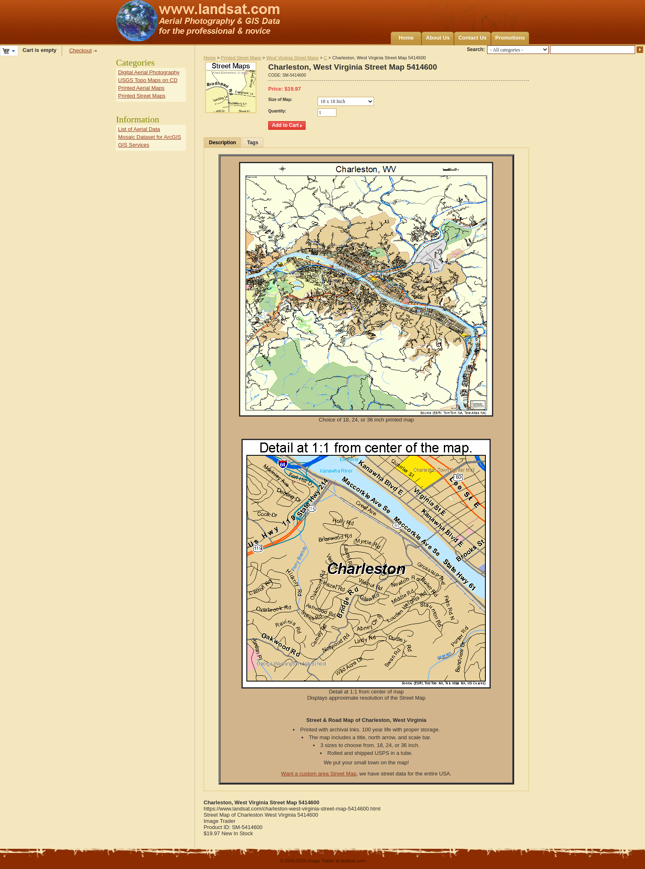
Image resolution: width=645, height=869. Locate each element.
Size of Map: (280, 99)
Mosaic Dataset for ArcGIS (149, 137)
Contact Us (472, 38)
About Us (438, 38)
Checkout (80, 50)
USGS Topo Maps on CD (147, 80)
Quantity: (277, 111)
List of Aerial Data (139, 129)
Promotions (510, 38)
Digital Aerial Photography (149, 72)
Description (222, 142)
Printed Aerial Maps (141, 88)
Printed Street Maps (241, 57)
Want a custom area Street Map (318, 774)
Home (406, 38)
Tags (252, 142)
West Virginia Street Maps (292, 57)
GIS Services (133, 145)
